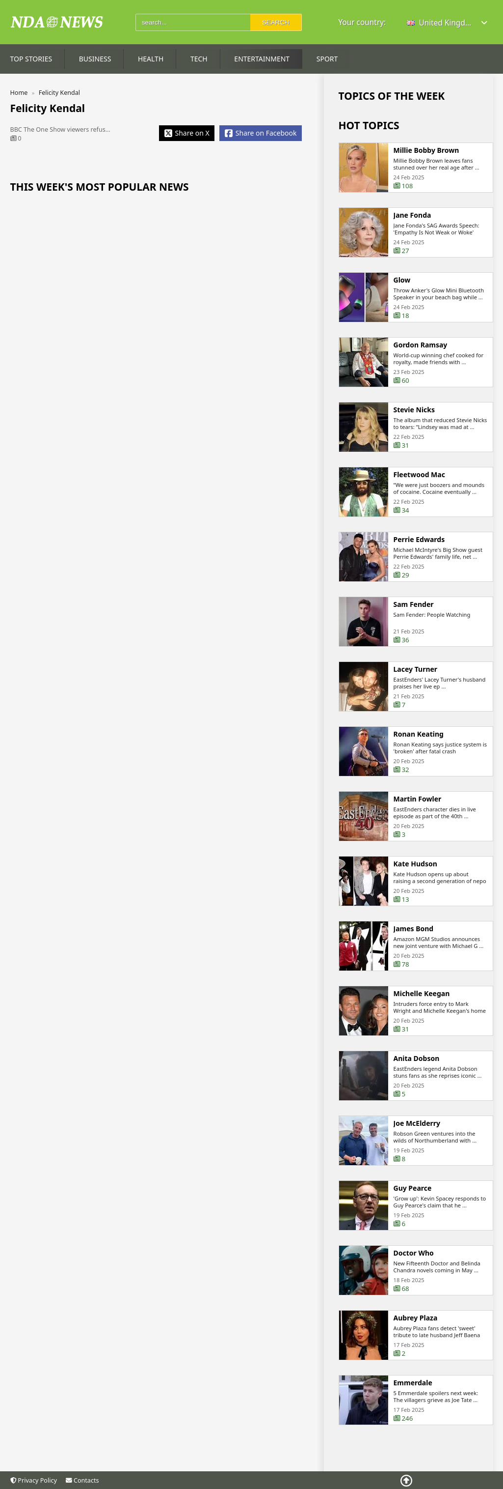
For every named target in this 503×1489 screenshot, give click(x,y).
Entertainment (262, 58)
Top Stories (31, 58)
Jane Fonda (412, 215)
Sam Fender (414, 605)
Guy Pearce (413, 1189)
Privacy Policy (33, 1480)
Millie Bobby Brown (426, 150)
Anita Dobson (417, 1059)
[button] (447, 23)
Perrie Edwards (419, 540)
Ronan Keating (419, 735)
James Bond (414, 929)
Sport (327, 58)
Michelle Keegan (422, 994)
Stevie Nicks (414, 410)
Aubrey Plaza (416, 1319)
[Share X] (186, 133)
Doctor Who (414, 1254)
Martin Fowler (418, 800)
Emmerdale (413, 1383)
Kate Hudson (415, 864)
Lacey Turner (416, 670)
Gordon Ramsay (421, 346)
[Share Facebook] (260, 133)
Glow (402, 280)
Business (95, 58)
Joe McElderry (417, 1124)
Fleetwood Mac (419, 475)
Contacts (82, 1480)
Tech (199, 58)
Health (150, 58)
